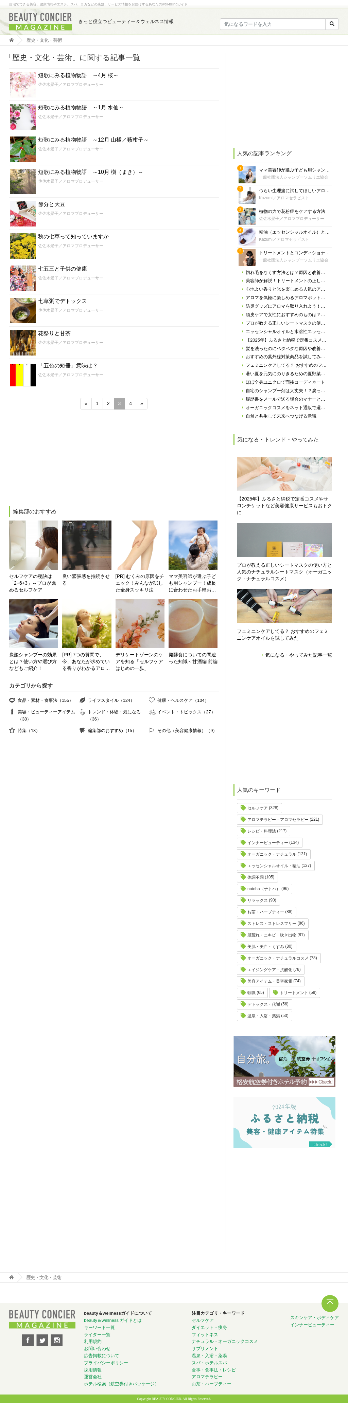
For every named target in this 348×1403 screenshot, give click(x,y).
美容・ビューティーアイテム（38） (46, 715)
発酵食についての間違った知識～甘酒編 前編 (193, 658)
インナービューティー (267, 842)
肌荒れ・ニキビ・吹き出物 (271, 935)
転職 (251, 992)
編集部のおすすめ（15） (112, 730)
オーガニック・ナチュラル (271, 854)
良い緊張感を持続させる (86, 579)
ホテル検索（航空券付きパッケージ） (121, 1383)
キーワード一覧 (99, 1327)
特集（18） (29, 730)
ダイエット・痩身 (209, 1327)
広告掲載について (101, 1355)
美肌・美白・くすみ (265, 946)
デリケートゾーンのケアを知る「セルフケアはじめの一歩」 (139, 661)
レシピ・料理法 (261, 831)
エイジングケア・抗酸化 (269, 969)
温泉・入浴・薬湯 (263, 1016)
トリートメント (294, 992)
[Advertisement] (60, 458)
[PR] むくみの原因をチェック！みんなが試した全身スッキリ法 (140, 583)
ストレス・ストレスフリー (271, 923)
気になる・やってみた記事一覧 (298, 655)
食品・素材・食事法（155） (45, 700)
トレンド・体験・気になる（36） (114, 715)
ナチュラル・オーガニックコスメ (225, 1341)
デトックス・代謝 (263, 1004)
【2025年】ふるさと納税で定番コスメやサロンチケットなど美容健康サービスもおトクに (284, 505)
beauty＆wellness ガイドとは (113, 1320)
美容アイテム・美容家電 (269, 981)
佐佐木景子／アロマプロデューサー (70, 84)
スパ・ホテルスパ (209, 1362)
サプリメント (205, 1348)
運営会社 (93, 1376)
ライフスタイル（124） (111, 700)
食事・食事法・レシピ (214, 1369)
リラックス (257, 900)
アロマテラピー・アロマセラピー (278, 819)
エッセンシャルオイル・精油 (273, 865)
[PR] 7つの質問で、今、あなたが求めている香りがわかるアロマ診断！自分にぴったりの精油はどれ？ (86, 662)
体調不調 (255, 877)
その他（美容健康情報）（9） (187, 730)
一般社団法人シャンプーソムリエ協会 (293, 177)
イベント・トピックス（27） (186, 711)
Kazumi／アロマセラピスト (284, 198)
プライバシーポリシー (106, 1362)
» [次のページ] (141, 403)
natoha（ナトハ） (263, 889)
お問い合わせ (97, 1348)
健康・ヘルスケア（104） (183, 700)
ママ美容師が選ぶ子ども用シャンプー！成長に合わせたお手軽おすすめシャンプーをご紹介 (192, 583)
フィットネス (205, 1334)
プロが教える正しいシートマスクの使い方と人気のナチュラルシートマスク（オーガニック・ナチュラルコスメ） (284, 571)
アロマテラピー (207, 1376)
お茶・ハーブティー (265, 912)
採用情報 (93, 1369)
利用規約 (93, 1341)
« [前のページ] (86, 403)
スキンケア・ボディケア (314, 1317)
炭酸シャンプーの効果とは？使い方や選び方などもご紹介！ (33, 661)
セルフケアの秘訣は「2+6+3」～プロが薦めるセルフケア (32, 583)
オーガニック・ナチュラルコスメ (278, 958)
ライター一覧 (97, 1334)
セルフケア (257, 808)
